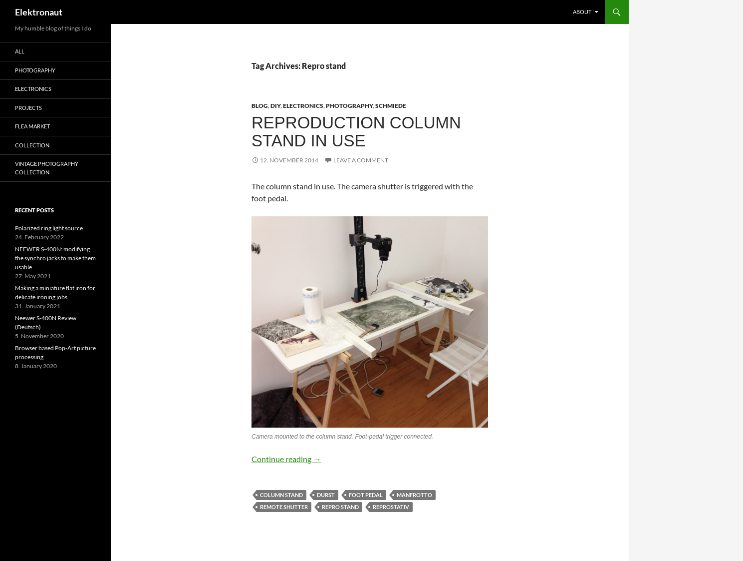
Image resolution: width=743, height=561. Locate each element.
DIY (275, 105)
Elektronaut (38, 11)
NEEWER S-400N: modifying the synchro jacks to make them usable (55, 258)
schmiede (390, 105)
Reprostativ (391, 507)
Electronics (303, 105)
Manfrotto (414, 495)
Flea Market (32, 126)
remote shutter (284, 507)
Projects (28, 107)
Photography (349, 105)
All (19, 51)
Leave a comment (360, 160)
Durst (326, 495)
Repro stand (340, 507)
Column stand (281, 495)
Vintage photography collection (46, 167)
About (582, 11)
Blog (259, 105)
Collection (32, 145)
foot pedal (366, 495)
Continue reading (286, 459)
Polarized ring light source (49, 228)
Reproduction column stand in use (356, 131)
